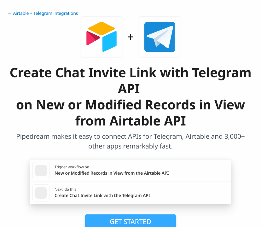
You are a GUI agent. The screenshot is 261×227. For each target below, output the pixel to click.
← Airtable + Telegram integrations (43, 13)
